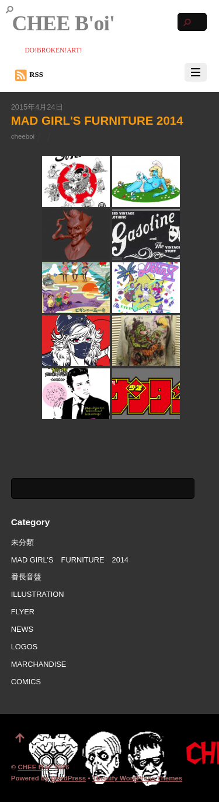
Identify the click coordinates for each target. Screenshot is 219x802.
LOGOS (24, 646)
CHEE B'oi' (35, 767)
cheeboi (22, 136)
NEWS (22, 629)
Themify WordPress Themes (137, 778)
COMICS (26, 681)
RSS (29, 75)
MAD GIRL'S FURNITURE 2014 (97, 120)
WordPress (68, 778)
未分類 (22, 542)
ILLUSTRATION (37, 594)
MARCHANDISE (39, 664)
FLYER (22, 611)
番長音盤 (26, 576)
